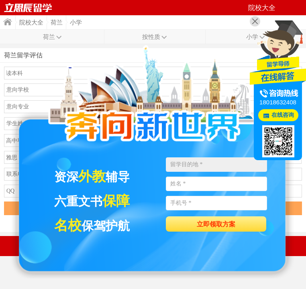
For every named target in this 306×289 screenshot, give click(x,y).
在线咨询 (282, 115)
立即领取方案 (216, 224)
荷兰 (57, 22)
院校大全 (31, 22)
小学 (76, 22)
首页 (28, 7)
